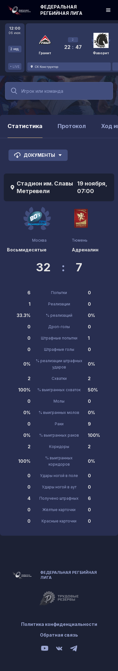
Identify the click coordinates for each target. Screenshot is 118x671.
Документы (38, 155)
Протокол (72, 126)
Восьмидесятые (27, 249)
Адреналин (85, 249)
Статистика (25, 126)
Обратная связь (59, 635)
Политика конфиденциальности (59, 624)
